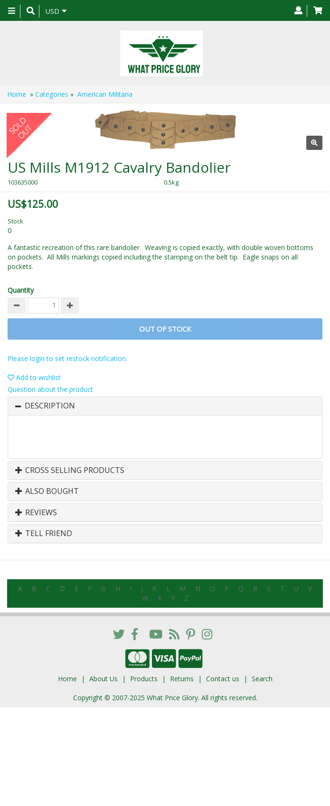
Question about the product (50, 389)
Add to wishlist (34, 377)
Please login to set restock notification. (67, 358)
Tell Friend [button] (43, 533)
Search (262, 678)
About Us (103, 678)
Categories (51, 94)
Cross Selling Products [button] (69, 470)
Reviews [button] (36, 513)
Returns (182, 678)
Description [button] (50, 406)
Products (144, 678)
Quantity (21, 290)
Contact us (222, 678)
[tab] (165, 406)
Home (16, 94)
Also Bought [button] (47, 491)
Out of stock (165, 329)
